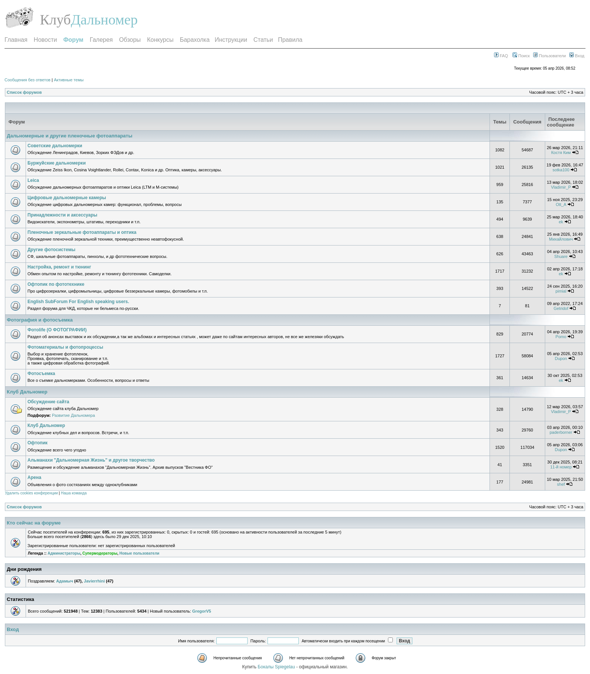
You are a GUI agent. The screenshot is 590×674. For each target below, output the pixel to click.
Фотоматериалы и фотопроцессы (65, 347)
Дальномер (104, 19)
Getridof (561, 308)
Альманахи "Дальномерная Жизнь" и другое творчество (91, 460)
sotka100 (560, 170)
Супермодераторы (99, 553)
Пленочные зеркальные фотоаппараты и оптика (81, 232)
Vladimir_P (561, 187)
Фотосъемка (41, 373)
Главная (16, 40)
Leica (33, 180)
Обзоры (130, 40)
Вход (576, 55)
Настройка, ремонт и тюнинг (59, 267)
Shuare (560, 256)
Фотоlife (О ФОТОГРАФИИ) (57, 329)
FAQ (501, 55)
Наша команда (74, 493)
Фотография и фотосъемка (40, 320)
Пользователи (549, 55)
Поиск (521, 55)
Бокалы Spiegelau (277, 666)
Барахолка (195, 40)
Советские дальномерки (54, 145)
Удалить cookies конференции (31, 493)
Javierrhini (94, 581)
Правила (290, 40)
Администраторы (63, 553)
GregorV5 (201, 611)
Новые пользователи (139, 553)
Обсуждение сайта (48, 401)
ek (561, 222)
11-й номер (561, 467)
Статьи (263, 40)
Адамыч (64, 581)
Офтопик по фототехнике (55, 284)
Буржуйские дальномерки (56, 163)
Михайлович (561, 239)
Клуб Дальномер (27, 392)
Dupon (561, 358)
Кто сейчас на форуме (34, 523)
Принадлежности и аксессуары (62, 215)
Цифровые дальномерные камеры (66, 197)
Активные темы (69, 80)
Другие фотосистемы (51, 249)
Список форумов (24, 92)
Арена (34, 477)
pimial (560, 291)
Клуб (55, 19)
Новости (45, 40)
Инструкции (230, 40)
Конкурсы (160, 40)
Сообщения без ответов (27, 80)
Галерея (101, 40)
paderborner (561, 432)
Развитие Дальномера (73, 415)
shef (561, 484)
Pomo (560, 336)
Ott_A (561, 204)
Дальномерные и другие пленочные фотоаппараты (69, 136)
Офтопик (37, 442)
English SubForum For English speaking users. (78, 301)
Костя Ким (561, 152)
